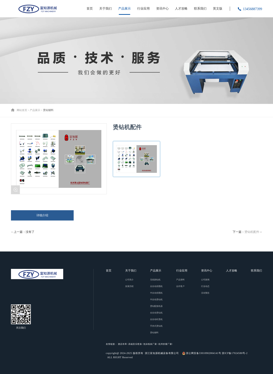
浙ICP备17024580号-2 (234, 353)
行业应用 (143, 8)
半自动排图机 (156, 293)
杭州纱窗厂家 (165, 344)
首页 (90, 8)
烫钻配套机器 (156, 306)
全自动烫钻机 (156, 313)
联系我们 (200, 8)
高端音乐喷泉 (135, 344)
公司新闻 (205, 279)
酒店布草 (122, 344)
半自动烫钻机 (156, 299)
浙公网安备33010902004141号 (203, 353)
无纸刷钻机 (155, 279)
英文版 (217, 8)
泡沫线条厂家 (150, 344)
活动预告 (205, 293)
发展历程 (129, 286)
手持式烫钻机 (156, 326)
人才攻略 (181, 8)
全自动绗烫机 (156, 319)
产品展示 (124, 8)
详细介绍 (42, 215)
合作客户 (180, 286)
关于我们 (105, 8)
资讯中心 (162, 8)
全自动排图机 (156, 286)
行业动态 (205, 286)
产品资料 (180, 279)
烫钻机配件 (251, 232)
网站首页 (22, 110)
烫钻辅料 (154, 332)
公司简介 (129, 279)
